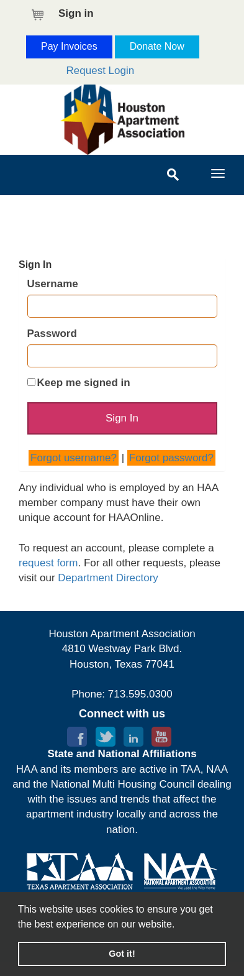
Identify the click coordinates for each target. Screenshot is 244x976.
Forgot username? (73, 458)
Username (52, 284)
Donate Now (157, 46)
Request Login (100, 70)
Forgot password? (171, 458)
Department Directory (108, 578)
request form (48, 563)
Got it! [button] (122, 954)
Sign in (76, 13)
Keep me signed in (83, 383)
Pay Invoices (69, 46)
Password (52, 333)
